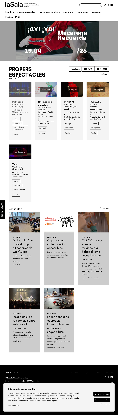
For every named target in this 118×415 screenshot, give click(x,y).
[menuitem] (105, 4)
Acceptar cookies (102, 394)
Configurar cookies (104, 404)
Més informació (13, 405)
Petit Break (18, 101)
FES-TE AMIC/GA (13, 373)
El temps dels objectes (45, 103)
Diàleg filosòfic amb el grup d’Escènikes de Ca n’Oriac (23, 245)
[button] (101, 5)
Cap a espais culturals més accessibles (56, 244)
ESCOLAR (88, 69)
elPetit (104, 74)
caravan (84, 280)
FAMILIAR (75, 69)
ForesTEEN (16, 265)
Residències (97, 278)
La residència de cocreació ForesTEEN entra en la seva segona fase (58, 324)
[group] (59, 41)
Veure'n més (14, 78)
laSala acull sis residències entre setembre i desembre (24, 322)
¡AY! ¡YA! (69, 101)
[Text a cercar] (90, 5)
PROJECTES (101, 69)
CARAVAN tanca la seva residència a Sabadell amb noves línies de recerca (92, 249)
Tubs (14, 164)
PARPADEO (95, 101)
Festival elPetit (87, 278)
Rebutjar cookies (102, 400)
